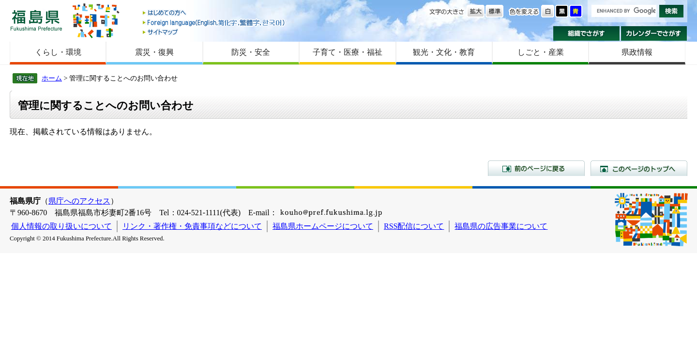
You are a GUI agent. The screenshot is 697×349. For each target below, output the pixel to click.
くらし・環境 (58, 52)
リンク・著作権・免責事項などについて (192, 226)
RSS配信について (414, 226)
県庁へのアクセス (79, 201)
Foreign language (214, 22)
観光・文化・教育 (444, 52)
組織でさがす (586, 33)
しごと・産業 (540, 52)
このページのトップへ (639, 168)
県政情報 (636, 52)
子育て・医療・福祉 (347, 52)
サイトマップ (214, 31)
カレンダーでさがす (654, 33)
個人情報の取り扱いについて (61, 226)
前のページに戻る (536, 168)
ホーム (52, 78)
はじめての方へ (214, 13)
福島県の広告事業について (501, 226)
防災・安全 (250, 52)
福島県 (36, 20)
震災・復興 (154, 52)
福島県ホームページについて (323, 226)
